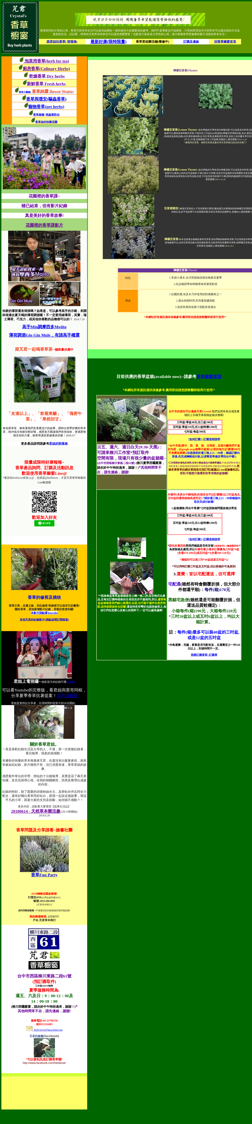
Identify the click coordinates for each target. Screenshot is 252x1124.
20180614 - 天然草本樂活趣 (35, 811)
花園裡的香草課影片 (44, 225)
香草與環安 (36, 99)
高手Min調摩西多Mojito (44, 327)
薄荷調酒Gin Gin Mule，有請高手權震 (44, 335)
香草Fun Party (44, 875)
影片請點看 (67, 695)
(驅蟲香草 (56, 99)
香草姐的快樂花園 (46, 121)
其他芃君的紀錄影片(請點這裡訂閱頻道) (44, 619)
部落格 (71, 681)
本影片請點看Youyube (44, 612)
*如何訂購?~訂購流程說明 (204, 439)
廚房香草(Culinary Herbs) (46, 68)
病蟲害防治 (52, 114)
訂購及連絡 (191, 41)
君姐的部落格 (58, 443)
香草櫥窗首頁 (208, 376)
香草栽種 (38, 114)
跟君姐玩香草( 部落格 (62, 41)
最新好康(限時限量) (108, 41)
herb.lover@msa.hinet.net (44, 1029)
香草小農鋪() (46, 92)
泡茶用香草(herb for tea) (46, 61)
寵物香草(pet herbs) (46, 106)
